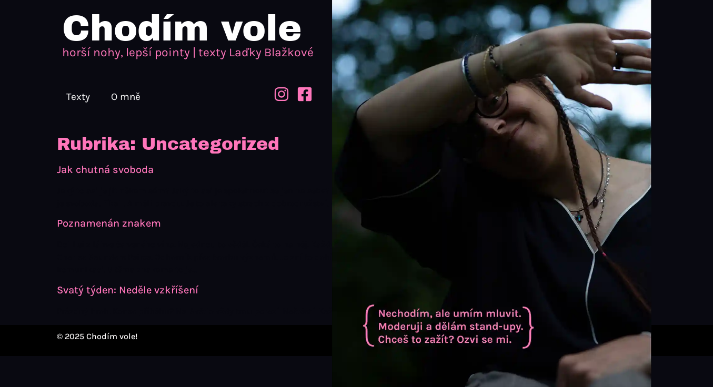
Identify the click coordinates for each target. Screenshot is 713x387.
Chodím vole (182, 28)
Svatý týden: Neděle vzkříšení (127, 290)
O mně (125, 97)
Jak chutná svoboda (105, 170)
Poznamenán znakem (109, 223)
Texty (78, 97)
